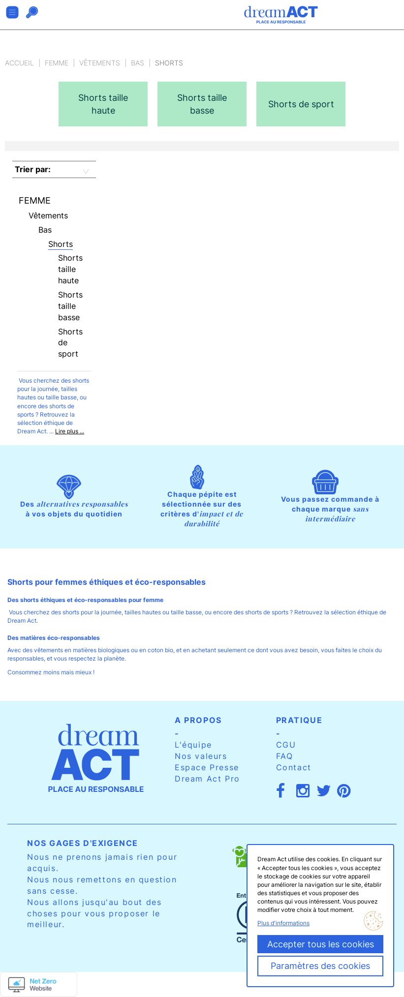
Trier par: (33, 169)
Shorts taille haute (70, 269)
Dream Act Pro (207, 779)
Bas (137, 63)
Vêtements (99, 63)
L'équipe (193, 745)
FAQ (284, 756)
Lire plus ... (69, 431)
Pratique (299, 720)
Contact (293, 767)
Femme (56, 63)
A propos (198, 720)
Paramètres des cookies (320, 966)
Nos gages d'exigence (82, 843)
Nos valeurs (201, 756)
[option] (103, 104)
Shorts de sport (70, 343)
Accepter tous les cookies (320, 944)
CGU (286, 745)
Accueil (19, 63)
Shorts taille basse (70, 306)
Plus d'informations (283, 923)
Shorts (60, 244)
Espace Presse (207, 767)
